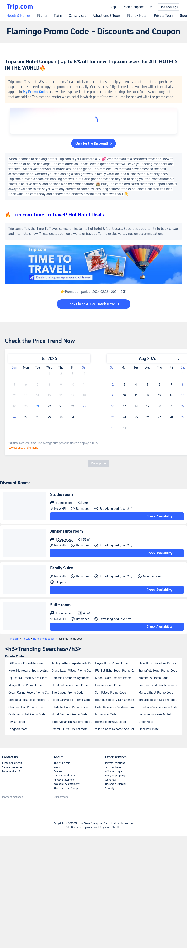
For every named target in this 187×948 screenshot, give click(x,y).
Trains (58, 16)
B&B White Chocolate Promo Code (29, 663)
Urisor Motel (146, 721)
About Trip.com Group (66, 788)
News (57, 767)
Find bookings (168, 7)
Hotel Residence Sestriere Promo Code (116, 707)
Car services (77, 16)
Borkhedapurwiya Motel (110, 721)
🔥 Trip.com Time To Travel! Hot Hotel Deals (54, 215)
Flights (42, 16)
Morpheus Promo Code (153, 678)
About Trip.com (62, 763)
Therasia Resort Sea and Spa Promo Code (160, 699)
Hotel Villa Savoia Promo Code (158, 707)
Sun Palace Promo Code (110, 692)
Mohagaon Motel (106, 714)
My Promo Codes (35, 92)
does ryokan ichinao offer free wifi (73, 721)
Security (109, 788)
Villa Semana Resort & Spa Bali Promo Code (116, 729)
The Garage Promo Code (67, 692)
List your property (115, 775)
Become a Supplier (115, 784)
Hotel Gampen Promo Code (69, 714)
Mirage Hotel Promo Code (25, 685)
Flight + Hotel (137, 16)
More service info (11, 771)
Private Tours (163, 16)
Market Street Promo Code (156, 692)
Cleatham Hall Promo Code (25, 707)
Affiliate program (114, 771)
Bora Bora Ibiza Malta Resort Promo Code (29, 699)
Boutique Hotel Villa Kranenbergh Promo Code (116, 699)
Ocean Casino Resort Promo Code (29, 692)
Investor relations (115, 763)
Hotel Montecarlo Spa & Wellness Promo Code (29, 670)
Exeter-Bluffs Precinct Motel (70, 729)
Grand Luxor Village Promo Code (73, 670)
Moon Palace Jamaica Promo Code (116, 678)
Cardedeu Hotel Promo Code (26, 714)
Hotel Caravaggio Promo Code (71, 699)
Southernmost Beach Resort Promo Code (160, 685)
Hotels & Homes (18, 16)
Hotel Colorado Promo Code (70, 685)
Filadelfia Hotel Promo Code (70, 707)
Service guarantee (12, 767)
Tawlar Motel (16, 721)
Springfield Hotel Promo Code (158, 670)
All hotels (110, 779)
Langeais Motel (18, 729)
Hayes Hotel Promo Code (111, 663)
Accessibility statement (67, 784)
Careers (58, 771)
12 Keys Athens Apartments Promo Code (73, 663)
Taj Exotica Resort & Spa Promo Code (29, 678)
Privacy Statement (64, 779)
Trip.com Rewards (114, 767)
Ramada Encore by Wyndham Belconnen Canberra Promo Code (73, 678)
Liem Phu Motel (149, 729)
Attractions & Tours (106, 16)
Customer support (132, 7)
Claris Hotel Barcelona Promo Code (160, 663)
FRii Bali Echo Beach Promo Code (116, 670)
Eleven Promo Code (108, 685)
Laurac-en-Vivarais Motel (155, 714)
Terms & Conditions (64, 775)
